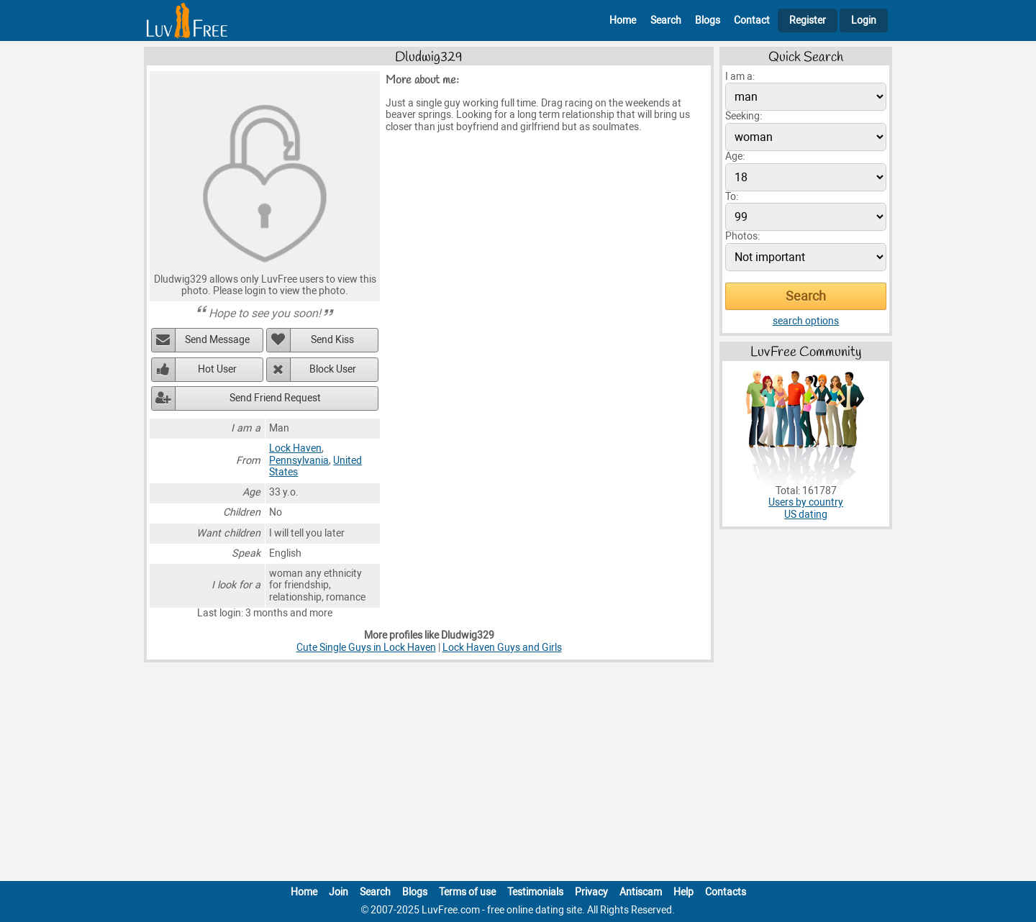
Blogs (707, 20)
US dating (805, 514)
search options (806, 321)
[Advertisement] (518, 774)
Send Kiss (332, 340)
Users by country (805, 502)
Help (683, 892)
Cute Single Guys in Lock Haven (366, 648)
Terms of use (467, 892)
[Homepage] (187, 20)
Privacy (591, 892)
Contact (752, 20)
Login (863, 20)
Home (622, 20)
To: (731, 197)
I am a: (740, 76)
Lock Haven (295, 448)
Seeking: (743, 116)
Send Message (217, 340)
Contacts (725, 892)
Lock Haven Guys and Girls (502, 648)
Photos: (742, 236)
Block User (332, 369)
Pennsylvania (299, 461)
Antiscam (640, 892)
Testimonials (535, 892)
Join (338, 892)
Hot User (217, 369)
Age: (735, 156)
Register (807, 20)
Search (665, 20)
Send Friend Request (275, 398)
